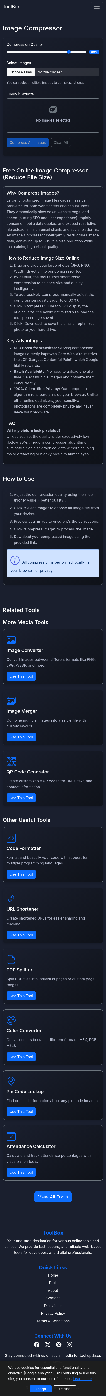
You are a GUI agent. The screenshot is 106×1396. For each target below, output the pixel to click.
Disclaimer (53, 1305)
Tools (53, 1282)
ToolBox (11, 6)
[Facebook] (36, 1344)
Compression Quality (25, 44)
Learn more (82, 1379)
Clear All (61, 142)
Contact (53, 1298)
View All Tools (53, 1197)
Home (53, 1275)
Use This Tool (21, 676)
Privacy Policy (53, 1313)
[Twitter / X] (47, 1344)
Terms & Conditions (53, 1321)
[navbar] (97, 6)
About (53, 1290)
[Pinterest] (58, 1344)
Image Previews (20, 93)
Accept (40, 1389)
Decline (64, 1389)
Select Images (19, 63)
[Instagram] (69, 1344)
